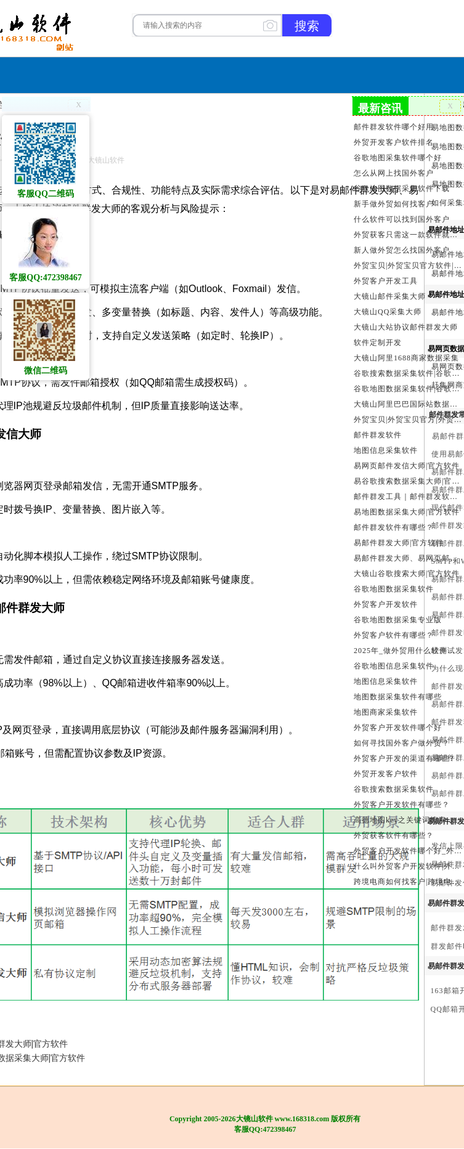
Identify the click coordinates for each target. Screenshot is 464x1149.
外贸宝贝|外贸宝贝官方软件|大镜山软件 (408, 265)
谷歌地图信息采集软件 (394, 666)
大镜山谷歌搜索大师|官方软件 (407, 573)
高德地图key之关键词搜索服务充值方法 (408, 820)
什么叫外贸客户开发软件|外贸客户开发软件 (408, 866)
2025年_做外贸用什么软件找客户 (408, 650)
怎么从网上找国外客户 (394, 173)
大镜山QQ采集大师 (387, 311)
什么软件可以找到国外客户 (402, 219)
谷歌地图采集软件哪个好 (398, 157)
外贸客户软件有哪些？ (394, 635)
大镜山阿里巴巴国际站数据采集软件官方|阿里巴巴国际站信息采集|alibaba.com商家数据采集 (408, 404)
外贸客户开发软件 (386, 604)
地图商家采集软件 (386, 712)
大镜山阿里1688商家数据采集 (406, 358)
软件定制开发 (378, 342)
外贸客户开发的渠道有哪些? (404, 758)
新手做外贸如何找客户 (394, 204)
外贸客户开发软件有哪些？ (402, 804)
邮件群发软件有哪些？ (394, 527)
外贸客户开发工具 (386, 281)
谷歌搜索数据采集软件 (394, 789)
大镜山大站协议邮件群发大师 (406, 327)
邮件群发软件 (378, 435)
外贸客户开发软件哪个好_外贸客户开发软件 (408, 851)
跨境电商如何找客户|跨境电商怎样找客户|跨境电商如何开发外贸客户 (408, 881)
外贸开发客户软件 (386, 773)
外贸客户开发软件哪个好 (398, 727)
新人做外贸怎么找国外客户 (402, 250)
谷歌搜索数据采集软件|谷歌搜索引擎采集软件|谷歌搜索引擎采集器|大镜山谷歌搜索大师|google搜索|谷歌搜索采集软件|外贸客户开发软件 (408, 373)
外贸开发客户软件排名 (394, 142)
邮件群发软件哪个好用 (394, 127)
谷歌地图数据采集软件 (394, 589)
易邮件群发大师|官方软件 (399, 542)
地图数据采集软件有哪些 (398, 696)
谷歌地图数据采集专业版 (398, 619)
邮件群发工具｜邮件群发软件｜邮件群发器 (408, 496)
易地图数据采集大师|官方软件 (407, 512)
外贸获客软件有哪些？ (394, 835)
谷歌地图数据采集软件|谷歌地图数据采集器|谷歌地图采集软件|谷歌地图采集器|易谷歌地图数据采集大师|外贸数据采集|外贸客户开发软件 (408, 388)
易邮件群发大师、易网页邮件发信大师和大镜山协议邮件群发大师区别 (408, 558)
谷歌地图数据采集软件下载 (402, 188)
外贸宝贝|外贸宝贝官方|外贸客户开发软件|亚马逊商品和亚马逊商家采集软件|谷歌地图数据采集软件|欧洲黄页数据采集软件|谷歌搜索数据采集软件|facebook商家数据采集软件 (408, 419)
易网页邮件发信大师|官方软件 (407, 465)
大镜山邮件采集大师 (390, 296)
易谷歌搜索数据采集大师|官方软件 (408, 481)
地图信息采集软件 (386, 450)
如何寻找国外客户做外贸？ (402, 743)
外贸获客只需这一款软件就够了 (408, 234)
